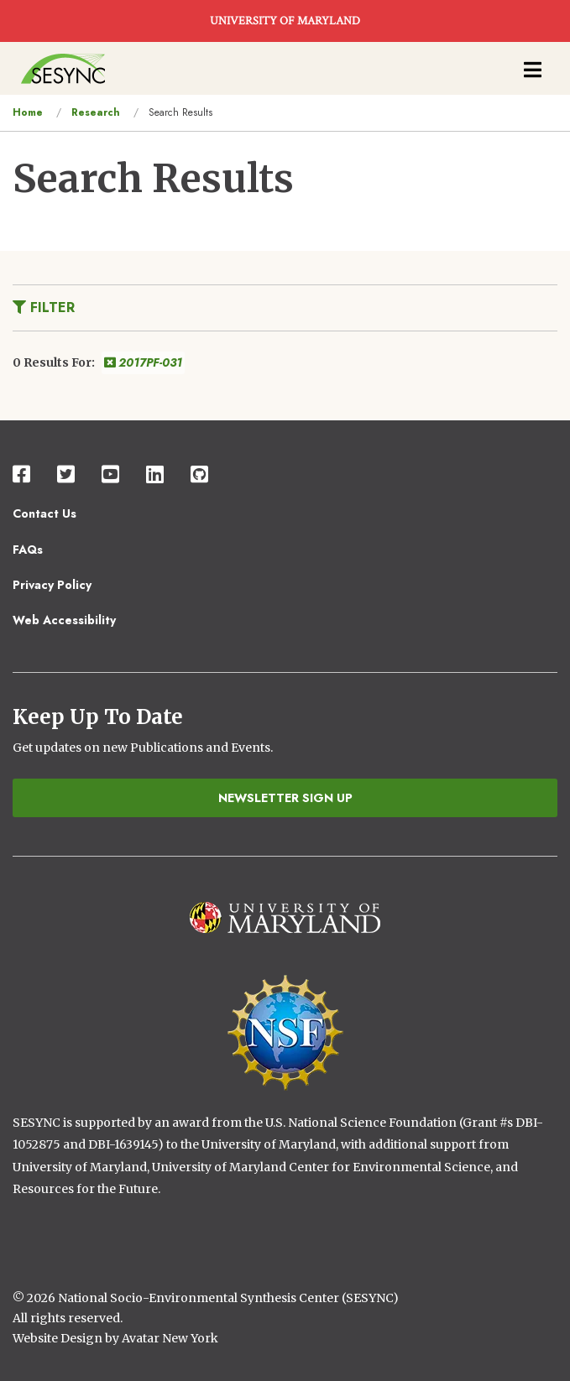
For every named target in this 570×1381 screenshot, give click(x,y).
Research (95, 112)
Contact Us (44, 513)
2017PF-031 (143, 362)
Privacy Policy (52, 584)
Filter (44, 307)
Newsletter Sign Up (285, 798)
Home (28, 112)
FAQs (28, 549)
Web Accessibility (64, 620)
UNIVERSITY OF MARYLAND (285, 21)
